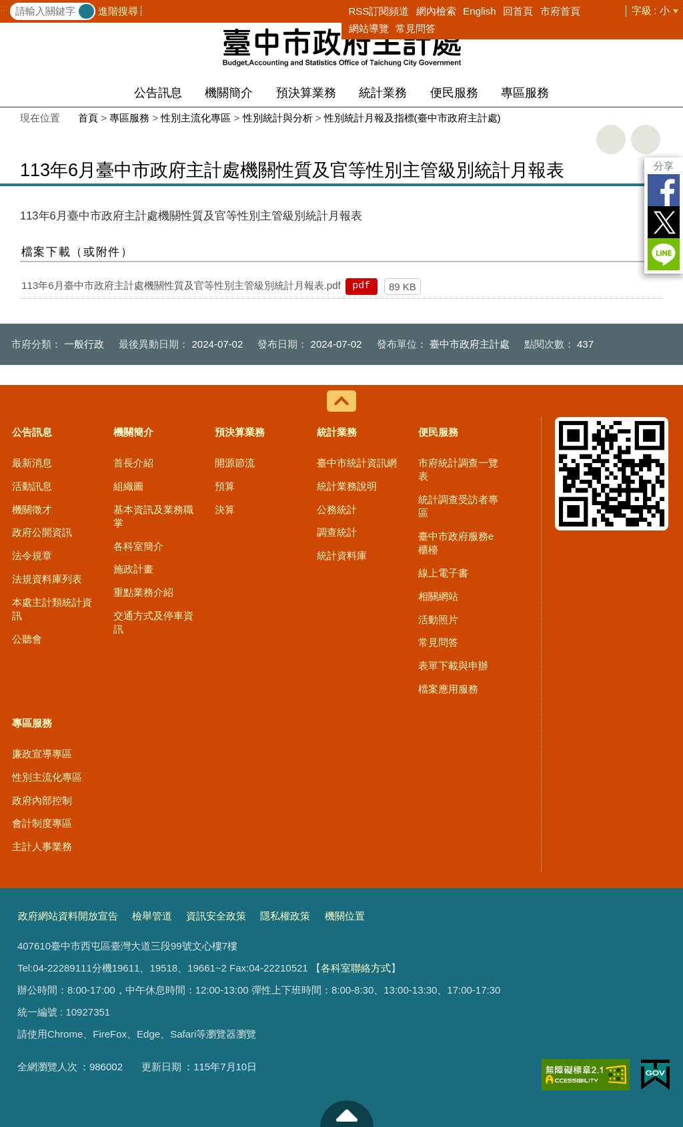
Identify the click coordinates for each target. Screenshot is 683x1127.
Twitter (664, 222)
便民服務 (454, 92)
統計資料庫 (342, 555)
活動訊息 (32, 486)
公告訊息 (158, 92)
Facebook (664, 190)
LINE (664, 254)
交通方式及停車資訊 (153, 622)
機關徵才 (32, 509)
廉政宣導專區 (42, 753)
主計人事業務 (42, 846)
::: (4, 8)
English (479, 11)
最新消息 (32, 462)
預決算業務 (306, 92)
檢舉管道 (152, 915)
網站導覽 (369, 28)
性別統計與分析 (278, 117)
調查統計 (337, 532)
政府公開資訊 (42, 532)
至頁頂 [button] (347, 1113)
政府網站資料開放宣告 (68, 915)
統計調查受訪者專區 (458, 506)
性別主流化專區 (196, 117)
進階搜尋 (118, 11)
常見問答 (416, 28)
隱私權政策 (285, 915)
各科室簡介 (138, 546)
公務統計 (337, 509)
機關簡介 (229, 92)
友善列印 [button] (611, 139)
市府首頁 (560, 11)
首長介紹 (133, 462)
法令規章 (32, 555)
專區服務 (525, 92)
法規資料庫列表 (47, 579)
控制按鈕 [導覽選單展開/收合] (341, 401)
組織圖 (128, 486)
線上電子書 (443, 573)
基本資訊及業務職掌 (153, 516)
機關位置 (345, 915)
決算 (225, 509)
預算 (225, 486)
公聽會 (27, 639)
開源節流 (235, 462)
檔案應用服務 (448, 689)
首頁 (88, 117)
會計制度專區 (42, 823)
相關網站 (438, 596)
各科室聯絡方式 (356, 968)
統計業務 (383, 92)
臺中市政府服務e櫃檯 (456, 542)
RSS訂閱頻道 (379, 11)
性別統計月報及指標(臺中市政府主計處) (412, 117)
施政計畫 (133, 569)
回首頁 (518, 11)
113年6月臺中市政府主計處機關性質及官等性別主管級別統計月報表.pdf (180, 285)
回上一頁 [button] (645, 139)
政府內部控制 (42, 800)
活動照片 (438, 619)
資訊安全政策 (216, 915)
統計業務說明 (347, 486)
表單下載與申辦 (453, 665)
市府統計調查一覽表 (458, 469)
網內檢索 (436, 11)
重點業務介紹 (143, 592)
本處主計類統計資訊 (52, 609)
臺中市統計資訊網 (357, 462)
